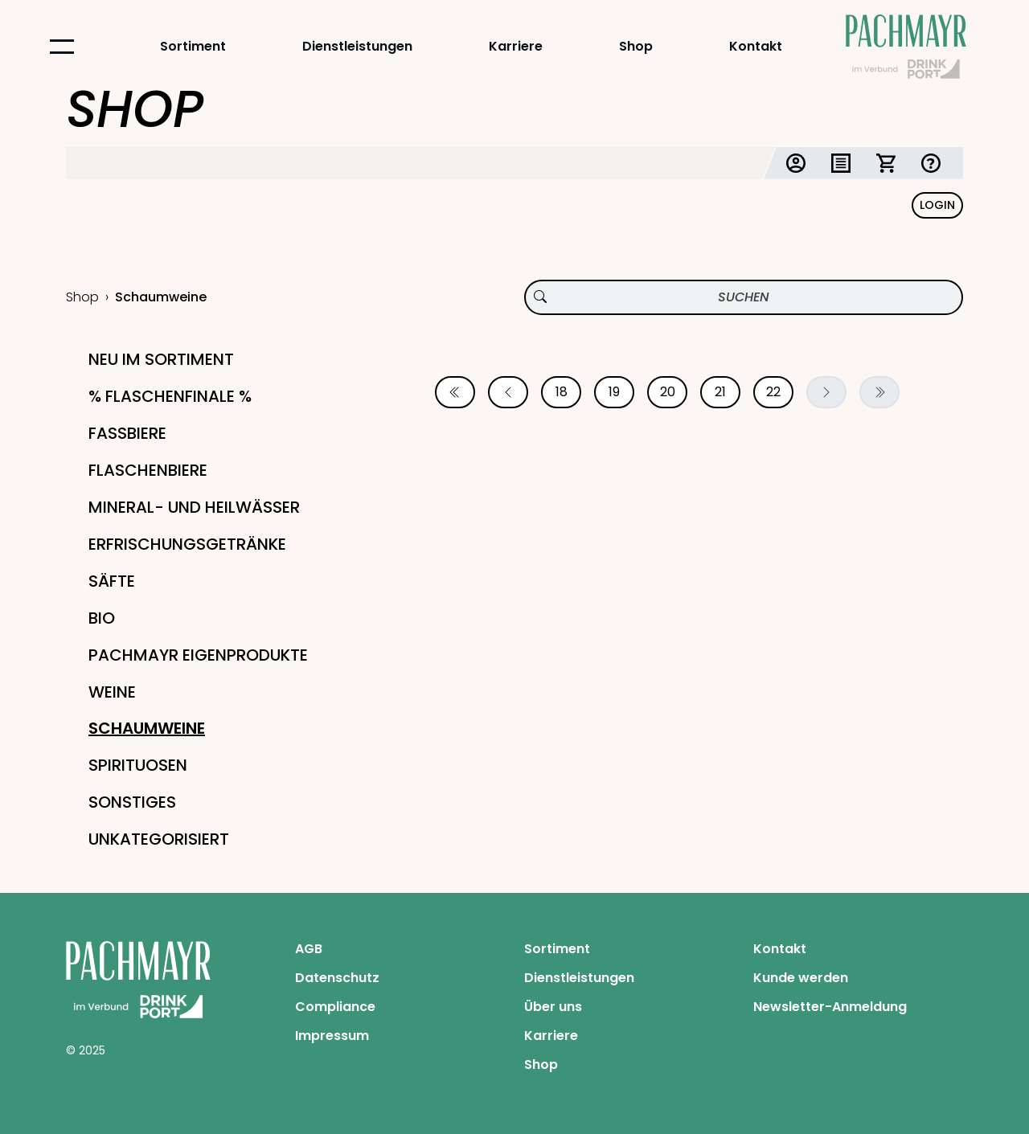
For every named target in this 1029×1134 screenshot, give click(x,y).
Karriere (516, 46)
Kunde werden (800, 977)
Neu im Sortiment (161, 359)
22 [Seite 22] (773, 392)
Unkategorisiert (158, 839)
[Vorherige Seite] (508, 392)
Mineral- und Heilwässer (194, 507)
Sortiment (193, 46)
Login (937, 205)
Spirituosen (137, 765)
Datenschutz (337, 977)
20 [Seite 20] (667, 392)
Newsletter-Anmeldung (830, 1006)
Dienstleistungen (357, 46)
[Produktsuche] (743, 297)
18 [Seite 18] (561, 392)
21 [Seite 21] (720, 392)
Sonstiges (132, 802)
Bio (101, 618)
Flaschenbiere (147, 470)
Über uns (553, 1006)
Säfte (111, 581)
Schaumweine (146, 728)
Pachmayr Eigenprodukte (198, 655)
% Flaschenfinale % (170, 396)
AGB (308, 949)
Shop (636, 46)
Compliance (335, 1006)
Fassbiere (127, 433)
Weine (112, 692)
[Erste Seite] (455, 392)
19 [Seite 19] (614, 392)
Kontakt (755, 46)
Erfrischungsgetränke (187, 544)
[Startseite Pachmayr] (906, 46)
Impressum (332, 1035)
